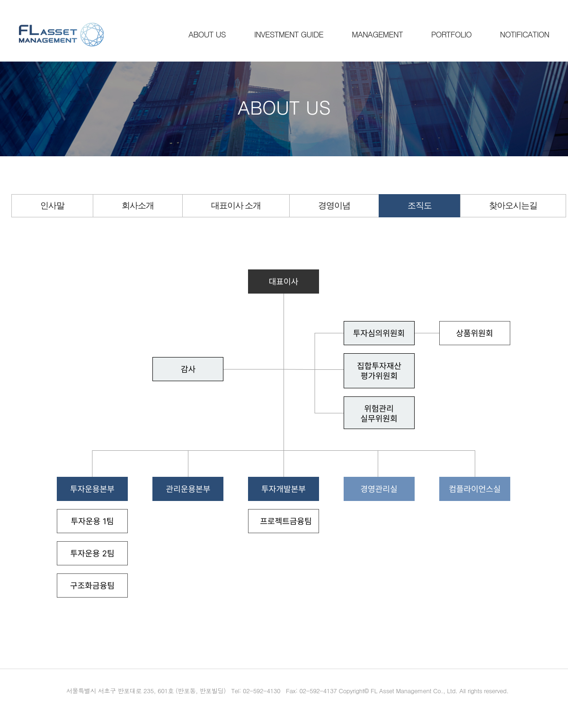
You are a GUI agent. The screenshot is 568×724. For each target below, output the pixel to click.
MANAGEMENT (377, 34)
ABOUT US (207, 34)
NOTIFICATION (524, 34)
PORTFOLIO (451, 34)
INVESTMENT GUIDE (288, 34)
